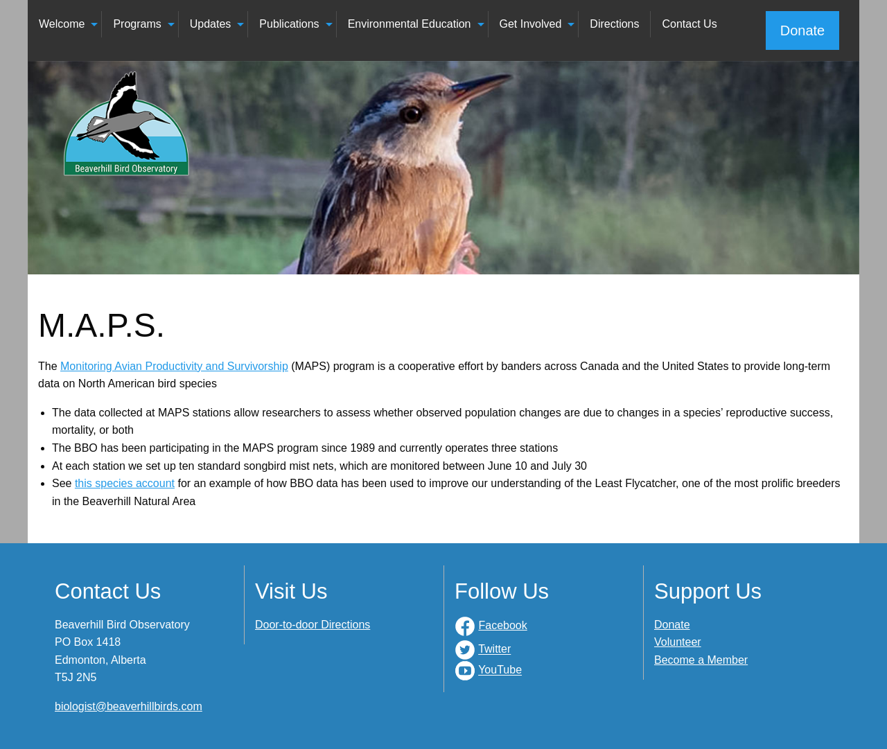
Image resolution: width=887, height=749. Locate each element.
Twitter (494, 649)
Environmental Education (409, 24)
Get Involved (531, 24)
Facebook (502, 625)
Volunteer (677, 642)
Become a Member (701, 660)
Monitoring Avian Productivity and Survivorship (174, 366)
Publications (289, 24)
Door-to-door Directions (312, 625)
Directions (614, 24)
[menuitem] (65, 24)
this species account (125, 483)
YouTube (500, 670)
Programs (137, 24)
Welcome (62, 24)
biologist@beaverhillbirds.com (128, 706)
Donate (802, 30)
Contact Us (689, 24)
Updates (210, 24)
